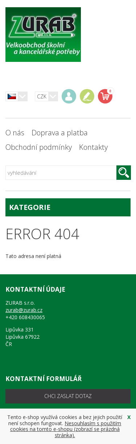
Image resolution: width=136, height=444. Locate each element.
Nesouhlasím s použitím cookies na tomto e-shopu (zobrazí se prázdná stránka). (65, 429)
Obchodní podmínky (38, 147)
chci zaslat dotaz (68, 396)
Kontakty (93, 147)
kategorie (68, 207)
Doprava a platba (60, 133)
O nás (14, 133)
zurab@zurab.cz (23, 309)
